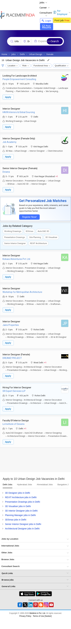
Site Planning (35, 237)
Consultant (46, 13)
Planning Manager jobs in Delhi (20, 515)
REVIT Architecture (38, 243)
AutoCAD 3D (43, 231)
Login (46, 20)
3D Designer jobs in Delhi (17, 493)
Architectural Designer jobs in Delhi (22, 528)
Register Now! (29, 217)
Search (55, 41)
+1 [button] (57, 176)
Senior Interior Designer (15, 243)
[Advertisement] (29, 461)
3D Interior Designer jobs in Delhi (21, 510)
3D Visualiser (51, 237)
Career (44, 7)
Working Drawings (12, 231)
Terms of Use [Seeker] (42, 616)
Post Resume (46, 26)
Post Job (61, 20)
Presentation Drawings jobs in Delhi (22, 502)
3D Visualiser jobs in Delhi (18, 506)
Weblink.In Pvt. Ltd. (37, 613)
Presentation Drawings (14, 237)
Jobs (43, 2)
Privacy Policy (25, 616)
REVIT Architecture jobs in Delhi (21, 497)
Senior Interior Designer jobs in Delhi (23, 524)
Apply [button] (8, 97)
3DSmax (29, 231)
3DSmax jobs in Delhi (15, 519)
